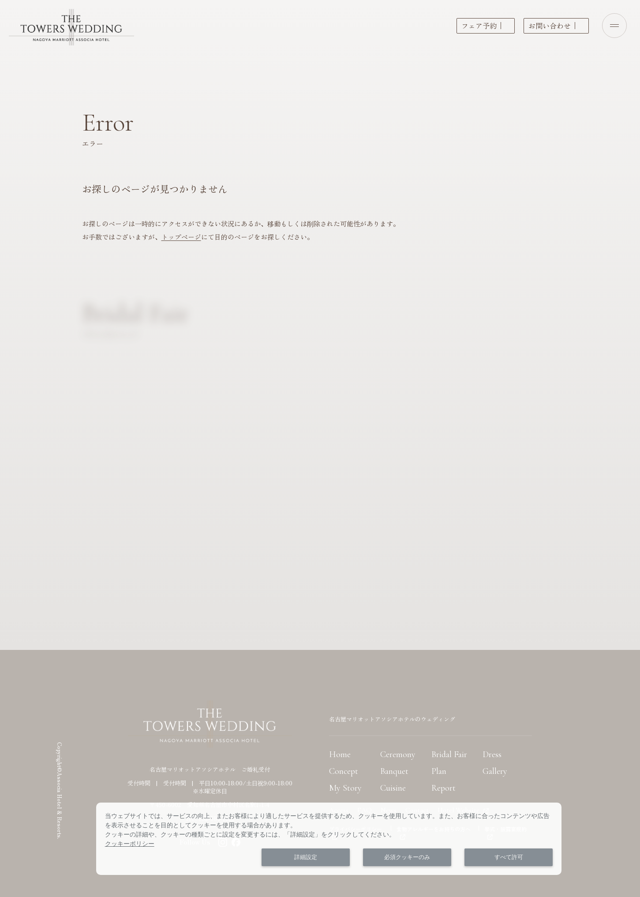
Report (443, 788)
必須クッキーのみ (407, 857)
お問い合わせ (549, 25)
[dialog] (329, 839)
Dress (492, 754)
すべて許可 (508, 857)
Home (340, 754)
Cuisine (393, 788)
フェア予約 (479, 25)
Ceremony (397, 754)
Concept (343, 771)
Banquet (394, 771)
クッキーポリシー (129, 843)
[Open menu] (614, 25)
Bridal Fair (449, 754)
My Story (345, 788)
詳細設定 (305, 857)
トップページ (181, 236)
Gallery (495, 771)
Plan (438, 771)
